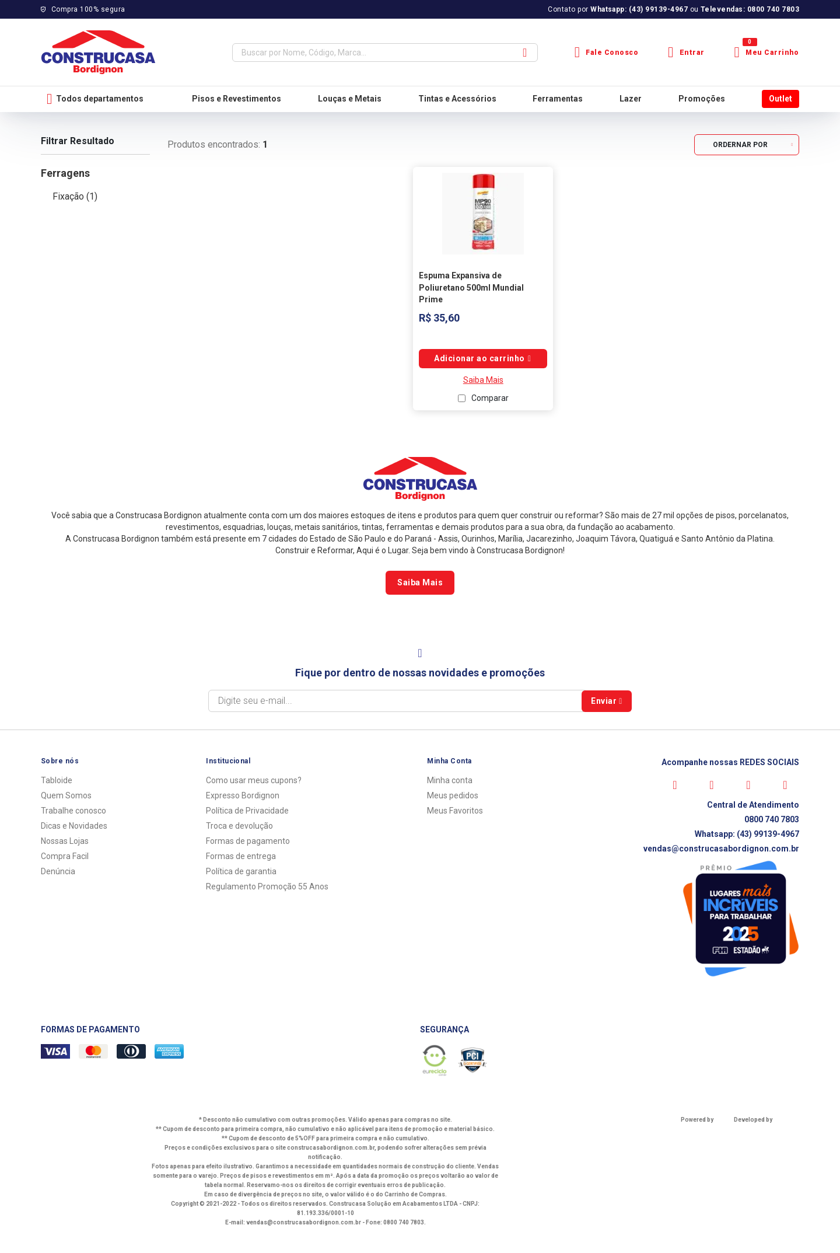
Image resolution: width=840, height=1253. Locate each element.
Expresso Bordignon (242, 795)
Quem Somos (66, 795)
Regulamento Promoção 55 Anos (267, 886)
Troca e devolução (239, 825)
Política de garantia (241, 871)
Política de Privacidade (247, 810)
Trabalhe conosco (73, 810)
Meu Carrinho (766, 52)
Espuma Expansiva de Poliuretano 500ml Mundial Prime (471, 287)
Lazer (631, 98)
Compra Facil (65, 856)
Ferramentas (558, 98)
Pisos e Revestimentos (236, 98)
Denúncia (58, 871)
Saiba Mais (483, 380)
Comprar (483, 358)
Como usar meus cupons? (254, 780)
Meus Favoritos (455, 810)
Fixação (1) (74, 196)
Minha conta (450, 780)
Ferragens (65, 173)
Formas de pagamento (248, 841)
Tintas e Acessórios (457, 98)
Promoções (701, 98)
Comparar (490, 398)
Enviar (606, 701)
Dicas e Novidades (74, 825)
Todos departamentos (95, 99)
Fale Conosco (606, 52)
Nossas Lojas (65, 841)
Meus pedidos (452, 795)
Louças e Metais (350, 98)
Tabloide (56, 780)
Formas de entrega (241, 856)
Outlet (780, 98)
